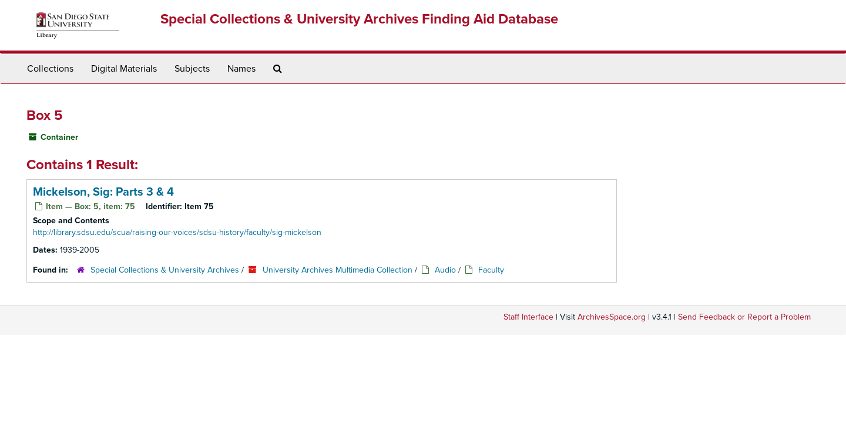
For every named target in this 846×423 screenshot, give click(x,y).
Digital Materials (124, 69)
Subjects (192, 69)
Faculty (491, 270)
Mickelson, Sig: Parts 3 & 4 (103, 192)
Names (241, 69)
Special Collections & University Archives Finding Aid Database (359, 19)
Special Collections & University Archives (164, 270)
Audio (445, 270)
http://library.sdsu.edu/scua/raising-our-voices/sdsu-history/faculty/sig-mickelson (177, 232)
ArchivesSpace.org (612, 317)
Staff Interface (528, 317)
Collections (50, 69)
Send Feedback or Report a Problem (744, 317)
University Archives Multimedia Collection (337, 270)
